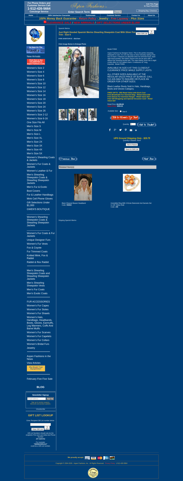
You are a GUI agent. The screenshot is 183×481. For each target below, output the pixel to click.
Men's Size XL (34, 138)
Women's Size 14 (36, 91)
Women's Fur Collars (38, 340)
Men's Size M (34, 130)
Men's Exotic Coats (37, 293)
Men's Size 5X (34, 153)
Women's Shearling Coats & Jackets (41, 158)
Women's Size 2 (35, 68)
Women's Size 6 (35, 75)
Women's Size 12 (36, 87)
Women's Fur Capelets (39, 336)
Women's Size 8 (35, 79)
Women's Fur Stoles (38, 309)
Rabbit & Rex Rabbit (38, 262)
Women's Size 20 (36, 103)
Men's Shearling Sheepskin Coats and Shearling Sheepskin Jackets (38, 274)
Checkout (153, 11)
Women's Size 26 (36, 110)
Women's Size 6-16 (37, 118)
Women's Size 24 (36, 106)
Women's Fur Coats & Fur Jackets (41, 234)
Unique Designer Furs (38, 240)
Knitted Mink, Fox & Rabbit (37, 257)
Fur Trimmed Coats (37, 251)
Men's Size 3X (34, 145)
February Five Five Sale (40, 379)
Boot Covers (33, 191)
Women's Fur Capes (38, 305)
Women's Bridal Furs (38, 344)
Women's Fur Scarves (39, 332)
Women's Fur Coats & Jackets (38, 165)
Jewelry (31, 348)
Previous (68, 159)
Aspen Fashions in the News (39, 357)
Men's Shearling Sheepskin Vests (36, 284)
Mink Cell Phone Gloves (40, 198)
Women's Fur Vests (37, 243)
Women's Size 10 (36, 83)
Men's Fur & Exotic (37, 187)
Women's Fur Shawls (38, 313)
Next (149, 159)
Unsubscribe (40, 409)
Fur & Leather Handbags (40, 194)
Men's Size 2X (34, 141)
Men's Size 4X (34, 149)
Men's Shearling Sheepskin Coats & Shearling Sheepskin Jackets (38, 178)
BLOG (41, 387)
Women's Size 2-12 (37, 114)
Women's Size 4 (35, 71)
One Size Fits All (36, 122)
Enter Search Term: (79, 12)
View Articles (34, 363)
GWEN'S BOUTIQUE (38, 209)
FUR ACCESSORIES (38, 301)
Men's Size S (34, 126)
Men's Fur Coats (36, 289)
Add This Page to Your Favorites (151, 5)
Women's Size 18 (36, 99)
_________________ (38, 213)
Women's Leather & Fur (39, 170)
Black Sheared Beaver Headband (74, 203)
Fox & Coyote (34, 247)
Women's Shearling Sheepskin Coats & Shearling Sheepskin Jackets (38, 221)
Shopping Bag (143, 11)
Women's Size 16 (36, 95)
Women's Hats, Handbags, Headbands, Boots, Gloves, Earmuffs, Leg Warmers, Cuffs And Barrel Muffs (40, 323)
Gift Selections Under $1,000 (38, 204)
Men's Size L (34, 134)
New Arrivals (33, 56)
